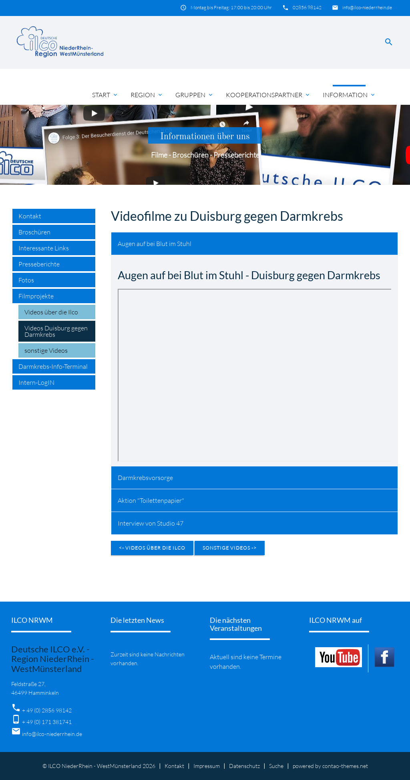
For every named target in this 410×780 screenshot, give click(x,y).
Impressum (206, 765)
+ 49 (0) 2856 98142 (47, 710)
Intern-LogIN (36, 382)
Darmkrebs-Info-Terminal (53, 366)
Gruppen (194, 95)
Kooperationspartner (268, 95)
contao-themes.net (345, 765)
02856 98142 (307, 7)
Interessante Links (43, 248)
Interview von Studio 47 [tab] (150, 523)
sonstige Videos (46, 350)
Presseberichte (39, 264)
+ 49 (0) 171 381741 (47, 721)
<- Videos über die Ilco (152, 548)
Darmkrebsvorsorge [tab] (145, 478)
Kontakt (29, 216)
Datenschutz (244, 765)
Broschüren (34, 232)
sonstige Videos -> (230, 548)
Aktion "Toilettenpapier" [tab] (151, 500)
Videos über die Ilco (51, 312)
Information (349, 95)
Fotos (26, 280)
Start (105, 95)
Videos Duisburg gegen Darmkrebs (56, 331)
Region (147, 95)
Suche (276, 765)
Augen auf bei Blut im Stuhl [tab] (154, 244)
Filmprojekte (36, 296)
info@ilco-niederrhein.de (367, 7)
